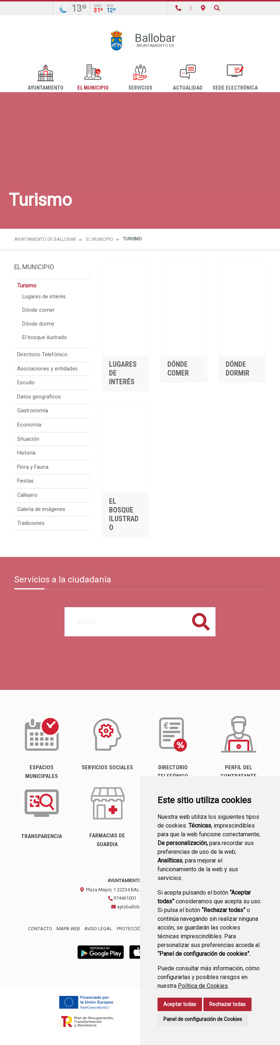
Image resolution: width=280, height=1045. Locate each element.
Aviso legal (98, 928)
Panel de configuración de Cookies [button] (202, 1019)
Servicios (140, 77)
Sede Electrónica (235, 77)
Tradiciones (30, 523)
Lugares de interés (44, 297)
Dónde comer (38, 310)
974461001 (122, 898)
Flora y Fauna (32, 467)
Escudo (26, 383)
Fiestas (25, 481)
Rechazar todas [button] (227, 1004)
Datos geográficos (39, 397)
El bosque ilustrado (44, 337)
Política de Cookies (203, 985)
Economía (29, 425)
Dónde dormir (38, 324)
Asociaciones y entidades (47, 369)
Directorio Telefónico (42, 354)
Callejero (27, 495)
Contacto (40, 928)
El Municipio (93, 77)
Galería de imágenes (41, 509)
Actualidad (188, 77)
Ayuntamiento (45, 77)
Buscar (201, 621)
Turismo (26, 286)
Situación (28, 439)
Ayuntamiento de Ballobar (45, 239)
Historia (26, 453)
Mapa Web (68, 928)
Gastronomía (32, 411)
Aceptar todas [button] (179, 1004)
